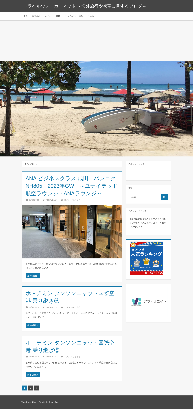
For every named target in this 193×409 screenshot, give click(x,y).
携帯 (58, 16)
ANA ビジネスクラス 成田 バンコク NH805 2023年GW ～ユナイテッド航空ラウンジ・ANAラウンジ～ (73, 185)
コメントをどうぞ (72, 200)
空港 (25, 16)
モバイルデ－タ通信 (74, 16)
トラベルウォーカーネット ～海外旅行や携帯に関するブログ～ (85, 6)
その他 (91, 16)
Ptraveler (51, 200)
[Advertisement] (96, 40)
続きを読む (32, 276)
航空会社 (36, 16)
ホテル (48, 16)
